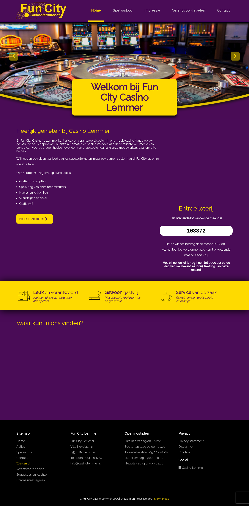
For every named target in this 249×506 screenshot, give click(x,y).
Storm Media (161, 498)
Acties (20, 446)
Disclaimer (186, 446)
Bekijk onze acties (31, 219)
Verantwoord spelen (188, 10)
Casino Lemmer (191, 467)
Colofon (184, 452)
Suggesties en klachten (32, 474)
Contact (223, 10)
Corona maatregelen (30, 480)
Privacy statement (191, 441)
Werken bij (23, 463)
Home (96, 10)
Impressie (152, 10)
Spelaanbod (122, 10)
